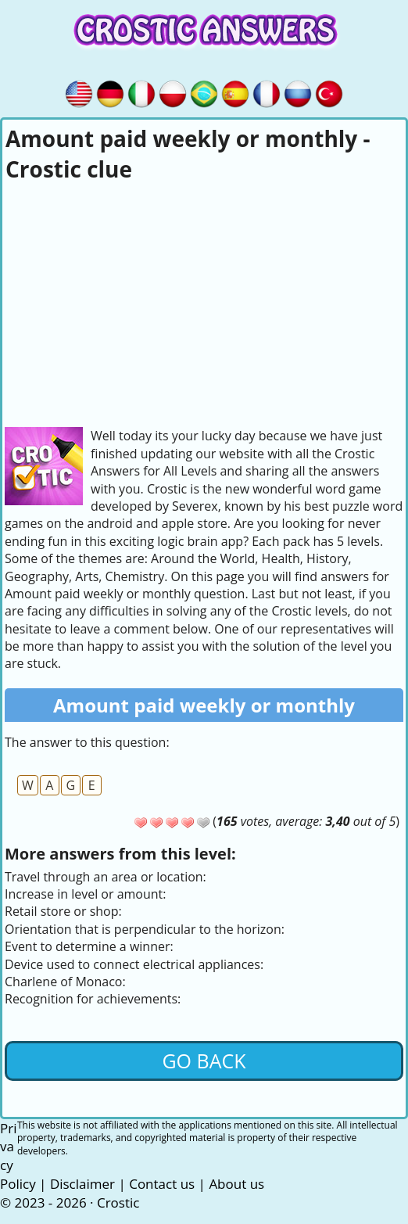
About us (236, 1184)
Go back (203, 1060)
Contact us (162, 1184)
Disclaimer (82, 1184)
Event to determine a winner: (89, 946)
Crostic (118, 1202)
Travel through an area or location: (105, 876)
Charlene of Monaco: (65, 981)
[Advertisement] (204, 301)
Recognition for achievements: (93, 998)
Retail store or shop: (63, 911)
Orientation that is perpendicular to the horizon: (145, 929)
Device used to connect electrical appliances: (134, 964)
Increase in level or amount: (85, 894)
